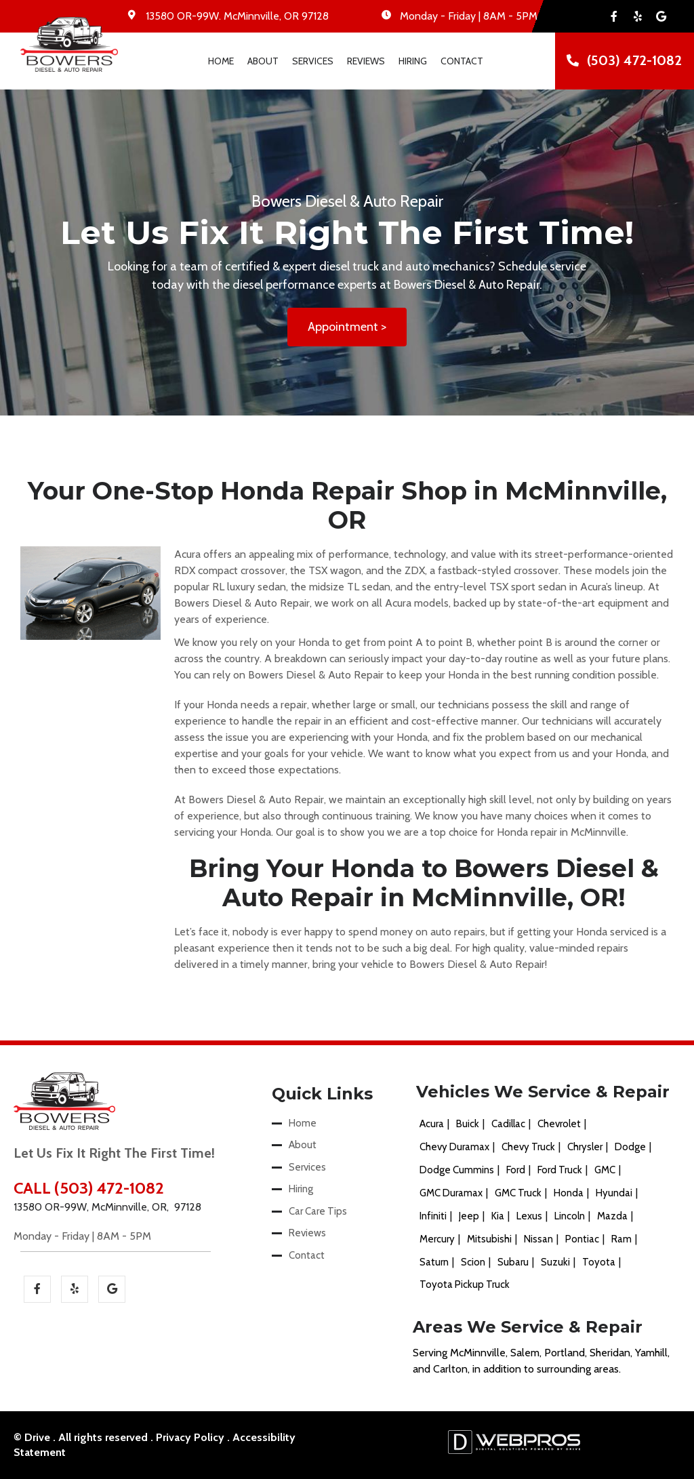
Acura (432, 1124)
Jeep (469, 1216)
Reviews (366, 61)
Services (312, 61)
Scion (473, 1262)
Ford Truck (559, 1170)
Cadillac (508, 1124)
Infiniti (433, 1216)
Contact (462, 61)
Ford (515, 1170)
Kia (497, 1216)
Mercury (437, 1239)
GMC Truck (518, 1193)
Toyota (598, 1262)
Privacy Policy (190, 1437)
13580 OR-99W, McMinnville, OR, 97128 (107, 1206)
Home (221, 61)
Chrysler (585, 1147)
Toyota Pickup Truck (465, 1284)
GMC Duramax (451, 1193)
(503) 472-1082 (634, 60)
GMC (604, 1170)
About (263, 61)
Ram (621, 1239)
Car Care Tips (318, 1211)
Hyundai (614, 1193)
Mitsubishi (489, 1239)
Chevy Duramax (454, 1147)
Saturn (434, 1262)
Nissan (538, 1239)
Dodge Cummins (457, 1170)
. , (237, 15)
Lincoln (569, 1216)
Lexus (529, 1216)
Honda (569, 1193)
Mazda (612, 1216)
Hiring (413, 61)
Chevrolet (559, 1124)
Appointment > (347, 326)
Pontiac (582, 1239)
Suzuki (555, 1262)
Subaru (513, 1262)
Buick (467, 1124)
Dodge (630, 1147)
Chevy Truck (528, 1147)
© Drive (32, 1437)
